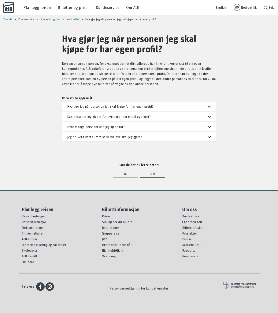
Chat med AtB (192, 222)
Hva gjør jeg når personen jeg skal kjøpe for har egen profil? (139, 106)
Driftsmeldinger (33, 227)
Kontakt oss (190, 216)
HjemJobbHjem (112, 250)
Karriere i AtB (191, 245)
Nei (150, 174)
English (221, 7)
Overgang (109, 256)
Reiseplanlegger (33, 216)
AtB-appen (29, 239)
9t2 (104, 239)
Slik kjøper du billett (117, 222)
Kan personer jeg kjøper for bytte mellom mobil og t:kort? (139, 116)
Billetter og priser (73, 7)
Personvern (190, 256)
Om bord (28, 262)
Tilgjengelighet (33, 233)
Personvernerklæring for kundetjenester (139, 288)
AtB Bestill (29, 256)
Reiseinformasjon (34, 222)
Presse (187, 239)
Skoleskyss (30, 250)
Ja (123, 174)
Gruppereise (110, 233)
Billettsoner (110, 227)
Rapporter (189, 250)
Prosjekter (189, 233)
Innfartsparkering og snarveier (44, 245)
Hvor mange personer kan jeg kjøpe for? (139, 127)
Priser (106, 216)
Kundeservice (107, 7)
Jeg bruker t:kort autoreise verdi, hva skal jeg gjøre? (139, 137)
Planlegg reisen (37, 7)
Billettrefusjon (192, 227)
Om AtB (133, 7)
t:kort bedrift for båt (117, 245)
